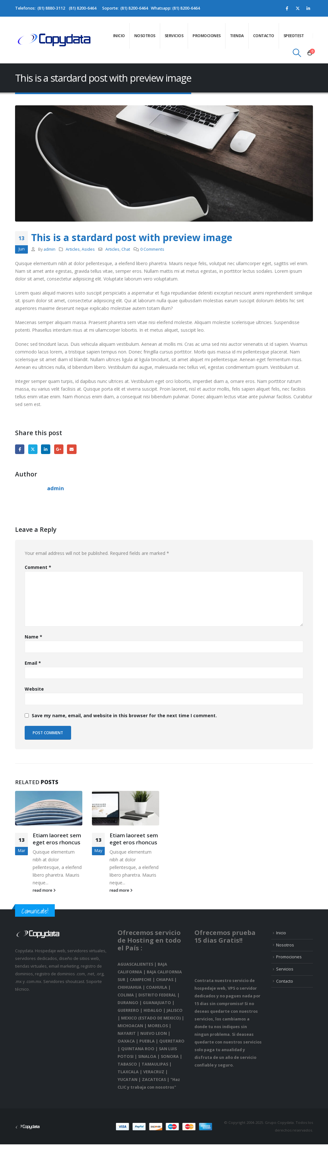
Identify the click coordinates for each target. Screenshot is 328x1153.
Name (33, 637)
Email (71, 449)
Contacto (263, 35)
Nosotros (144, 35)
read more (44, 890)
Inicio (119, 35)
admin (49, 249)
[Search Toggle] (297, 53)
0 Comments (152, 249)
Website (34, 689)
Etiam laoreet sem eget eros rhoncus (57, 839)
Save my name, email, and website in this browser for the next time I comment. (124, 715)
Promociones (207, 35)
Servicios (174, 35)
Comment (38, 567)
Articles (73, 249)
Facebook (19, 449)
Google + (58, 449)
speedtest (293, 35)
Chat (125, 249)
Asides (88, 249)
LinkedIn (45, 449)
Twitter (32, 449)
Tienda (237, 35)
